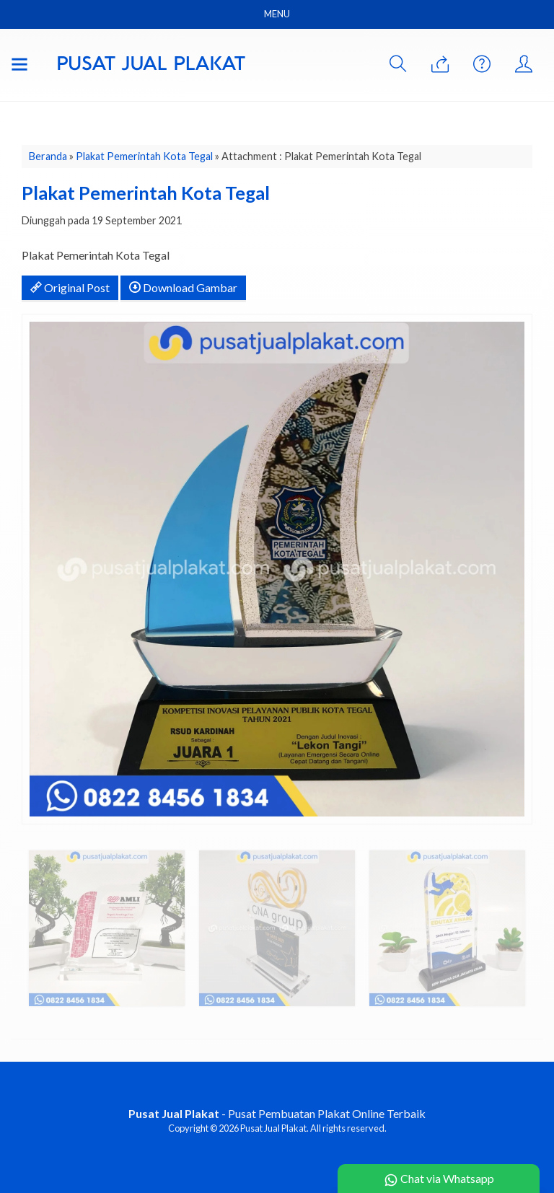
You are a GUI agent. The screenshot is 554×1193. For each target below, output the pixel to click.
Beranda (48, 156)
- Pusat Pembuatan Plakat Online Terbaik (277, 1113)
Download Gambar (183, 287)
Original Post (70, 287)
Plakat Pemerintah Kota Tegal (144, 156)
